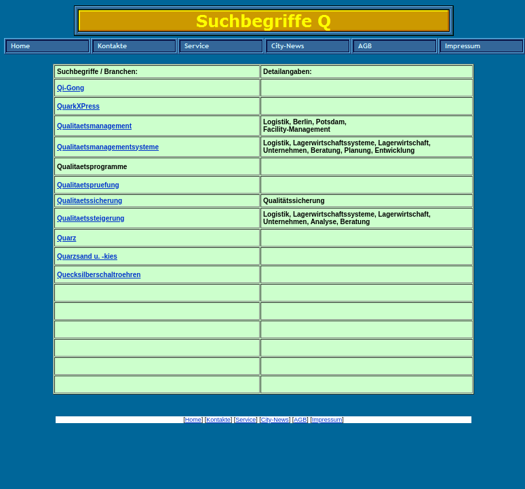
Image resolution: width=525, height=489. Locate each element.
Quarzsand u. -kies (87, 256)
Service (245, 419)
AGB (300, 419)
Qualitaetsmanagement (94, 126)
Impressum (327, 419)
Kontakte (218, 419)
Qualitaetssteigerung (90, 218)
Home (193, 419)
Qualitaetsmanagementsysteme (108, 147)
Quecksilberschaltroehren (98, 274)
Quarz (66, 238)
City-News (275, 419)
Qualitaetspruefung (88, 185)
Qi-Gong (70, 88)
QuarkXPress (78, 106)
